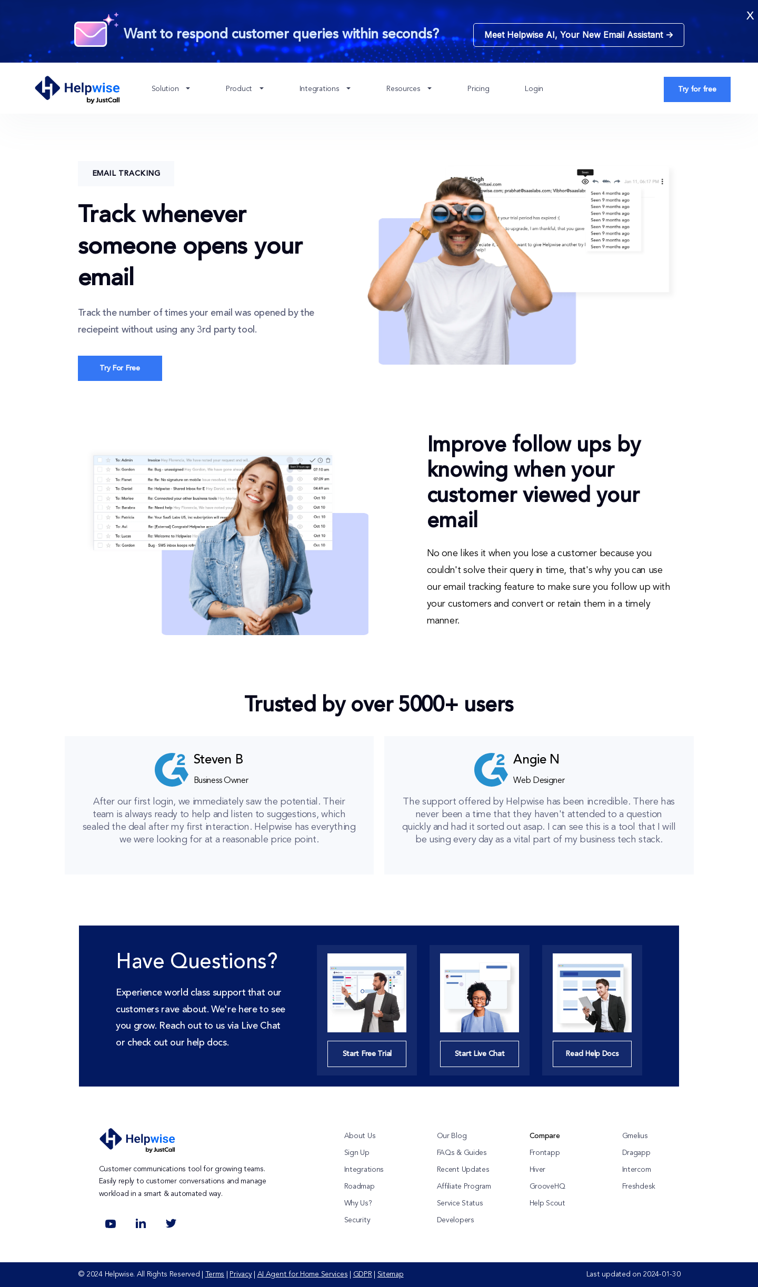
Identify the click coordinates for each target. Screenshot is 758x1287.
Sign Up (357, 1153)
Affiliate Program (464, 1186)
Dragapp (636, 1153)
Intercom (636, 1169)
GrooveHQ (547, 1186)
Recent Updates (463, 1169)
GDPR (362, 1274)
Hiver (538, 1169)
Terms (215, 1274)
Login (534, 89)
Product (240, 89)
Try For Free (119, 368)
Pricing (478, 89)
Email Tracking (126, 173)
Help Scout (547, 1203)
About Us (360, 1136)
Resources (404, 89)
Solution (166, 89)
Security (357, 1220)
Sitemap (390, 1274)
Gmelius (635, 1136)
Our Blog (452, 1136)
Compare (545, 1136)
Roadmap (359, 1186)
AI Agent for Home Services (302, 1274)
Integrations (320, 89)
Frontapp (545, 1153)
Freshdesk (638, 1186)
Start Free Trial (367, 1054)
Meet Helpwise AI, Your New (578, 34)
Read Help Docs (592, 1054)
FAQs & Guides (462, 1153)
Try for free (697, 89)
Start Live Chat (480, 1054)
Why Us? (358, 1203)
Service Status (460, 1203)
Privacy (241, 1274)
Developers (455, 1220)
